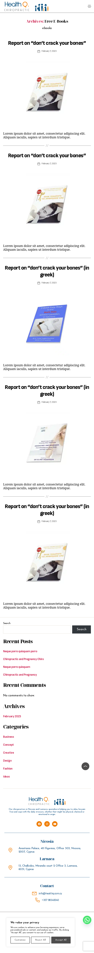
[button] (89, 6)
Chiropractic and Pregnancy (20, 675)
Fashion (7, 768)
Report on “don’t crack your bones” (47, 43)
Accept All (60, 940)
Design (7, 761)
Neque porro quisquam (16, 667)
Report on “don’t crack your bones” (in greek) (47, 271)
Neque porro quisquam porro (20, 651)
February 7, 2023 (49, 51)
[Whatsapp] (87, 920)
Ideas (6, 776)
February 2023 (12, 716)
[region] (40, 932)
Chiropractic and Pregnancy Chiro (23, 659)
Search (6, 623)
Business (8, 737)
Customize (20, 940)
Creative (8, 753)
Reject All (40, 940)
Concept (8, 745)
